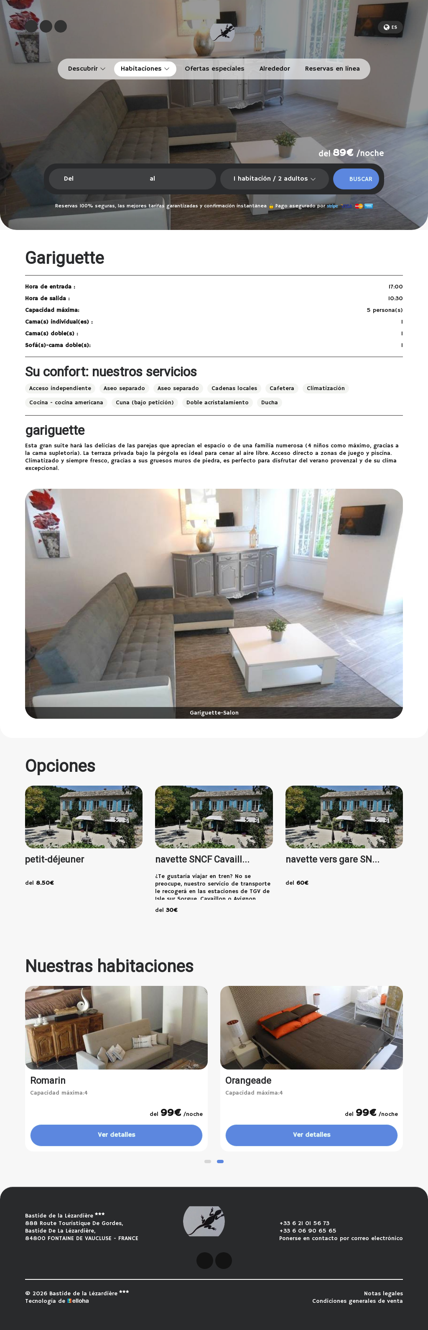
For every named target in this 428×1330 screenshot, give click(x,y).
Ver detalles (116, 1135)
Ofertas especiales (215, 69)
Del (69, 179)
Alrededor (275, 69)
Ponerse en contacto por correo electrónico (336, 1238)
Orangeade (248, 1080)
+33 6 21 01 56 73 (299, 1223)
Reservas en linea (332, 69)
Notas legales (383, 1293)
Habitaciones (145, 69)
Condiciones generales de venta (357, 1301)
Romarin (48, 1080)
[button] (207, 1161)
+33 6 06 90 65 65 (303, 1231)
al (152, 179)
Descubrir (87, 69)
